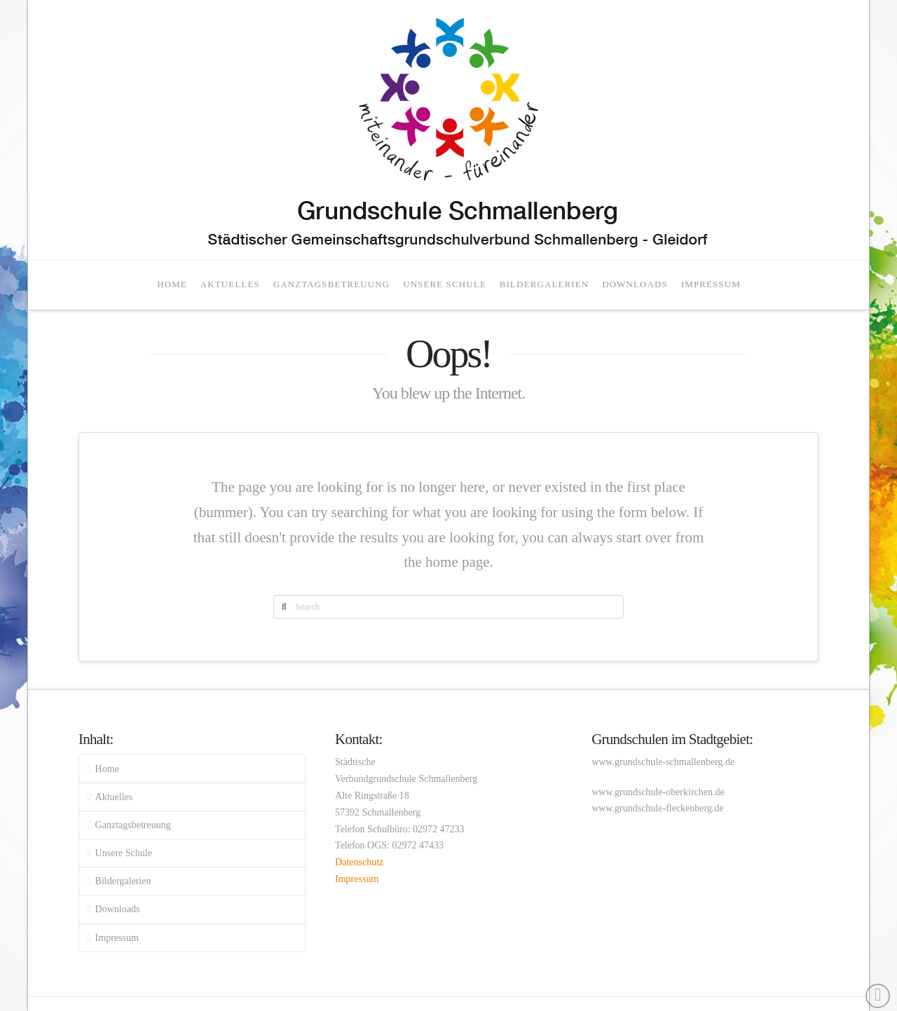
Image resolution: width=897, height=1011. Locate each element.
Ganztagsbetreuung (133, 825)
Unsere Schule (123, 853)
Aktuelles (114, 797)
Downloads (117, 909)
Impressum (117, 938)
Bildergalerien (123, 881)
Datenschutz (359, 862)
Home (107, 769)
